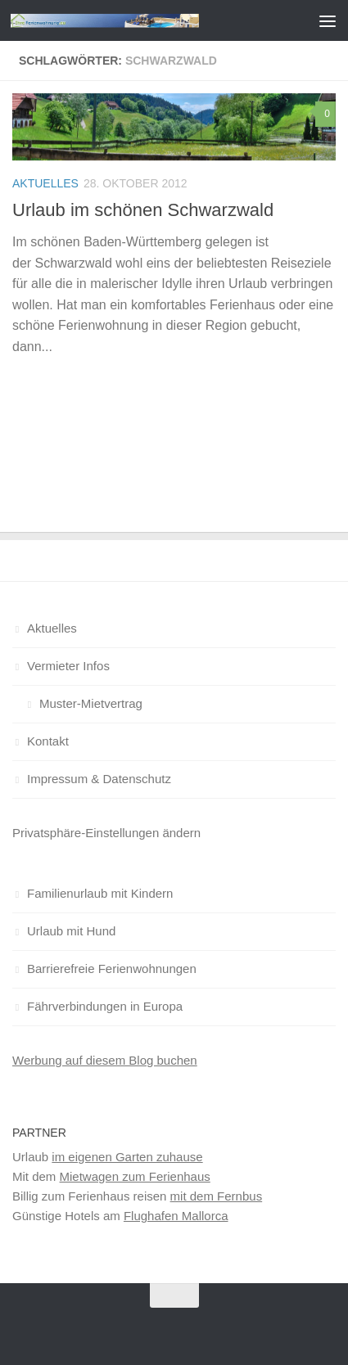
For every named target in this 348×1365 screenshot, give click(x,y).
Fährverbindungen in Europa (105, 1006)
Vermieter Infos (68, 666)
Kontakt (48, 741)
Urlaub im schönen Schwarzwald (142, 210)
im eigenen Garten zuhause (127, 1157)
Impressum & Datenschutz (99, 779)
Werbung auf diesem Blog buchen (104, 1060)
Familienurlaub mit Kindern (100, 893)
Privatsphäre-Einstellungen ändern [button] (106, 833)
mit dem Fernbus (216, 1196)
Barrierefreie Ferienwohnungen (112, 968)
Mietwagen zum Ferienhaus (135, 1176)
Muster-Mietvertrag (90, 703)
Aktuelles (45, 183)
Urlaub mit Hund (71, 931)
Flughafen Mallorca (176, 1216)
